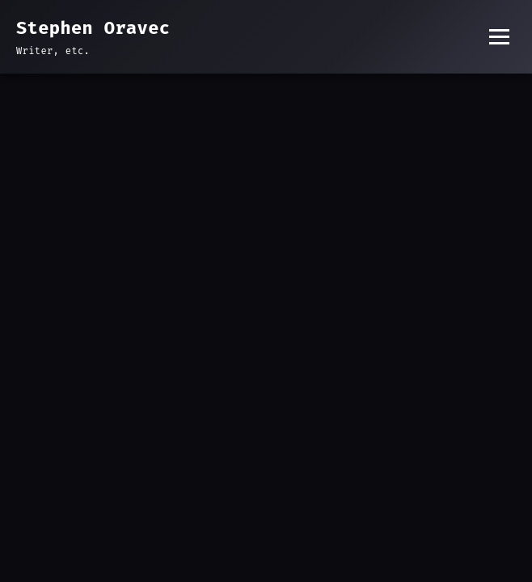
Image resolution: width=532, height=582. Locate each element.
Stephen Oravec (93, 28)
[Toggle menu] (499, 37)
